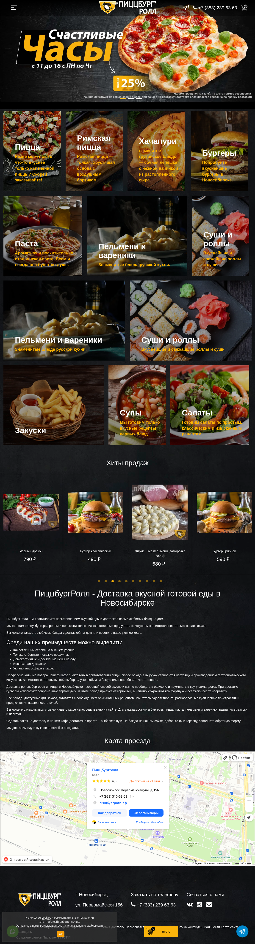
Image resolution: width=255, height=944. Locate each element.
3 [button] (112, 581)
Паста (26, 243)
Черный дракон (31, 551)
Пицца (27, 147)
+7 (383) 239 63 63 (215, 7)
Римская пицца (94, 142)
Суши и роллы (218, 239)
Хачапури (158, 141)
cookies (46, 917)
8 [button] (147, 581)
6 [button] (133, 581)
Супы (131, 412)
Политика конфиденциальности (196, 927)
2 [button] (106, 581)
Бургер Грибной (224, 551)
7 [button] (140, 581)
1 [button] (99, 581)
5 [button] (126, 581)
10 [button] (161, 581)
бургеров (39, 686)
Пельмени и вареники (122, 251)
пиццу (29, 626)
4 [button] (119, 581)
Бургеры (219, 152)
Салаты (197, 412)
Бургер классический (95, 551)
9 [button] (154, 581)
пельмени (70, 626)
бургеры (41, 626)
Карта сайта (230, 927)
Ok (60, 934)
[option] (95, 524)
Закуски (30, 430)
